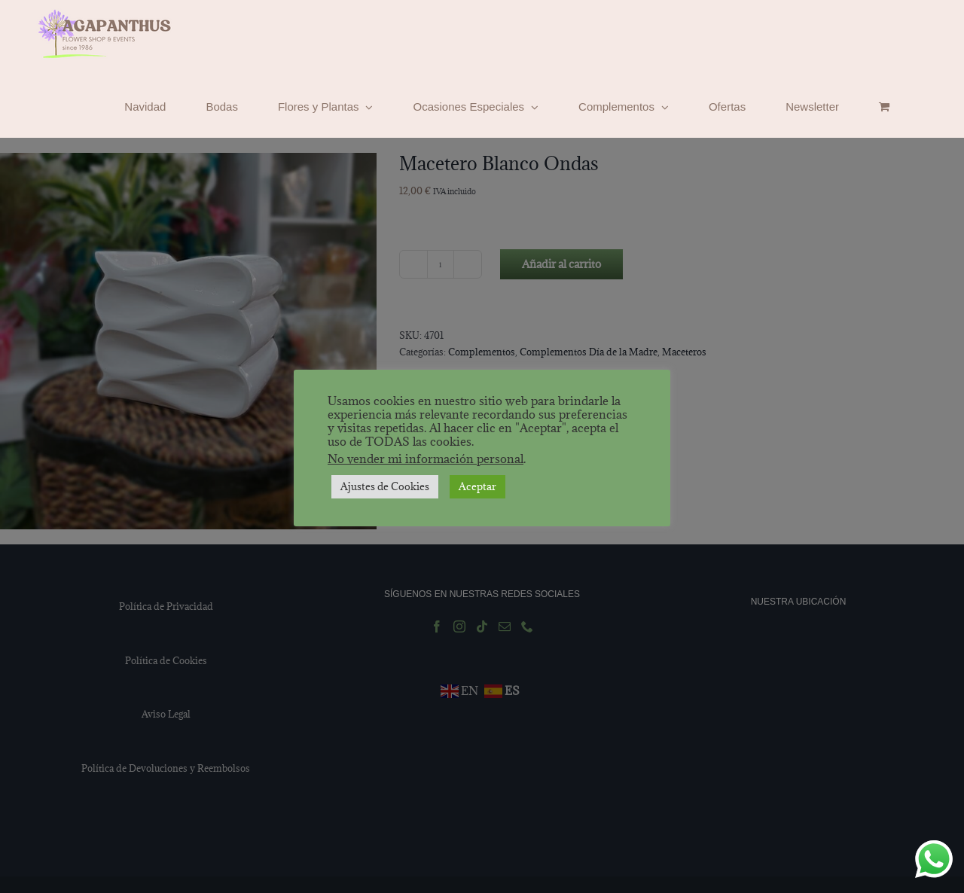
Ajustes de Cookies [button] (384, 486)
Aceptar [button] (477, 486)
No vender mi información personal (425, 458)
